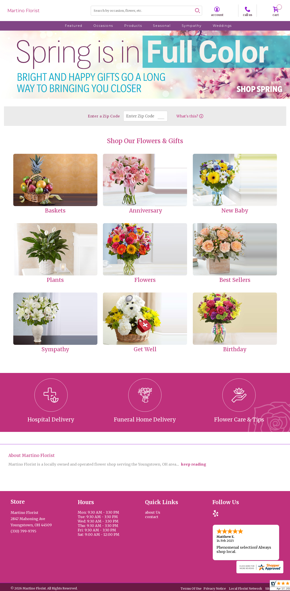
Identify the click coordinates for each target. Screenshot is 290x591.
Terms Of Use (191, 589)
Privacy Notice (214, 589)
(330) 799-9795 (23, 531)
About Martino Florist (31, 455)
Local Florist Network (245, 589)
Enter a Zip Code (104, 116)
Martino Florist (23, 10)
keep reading (193, 464)
